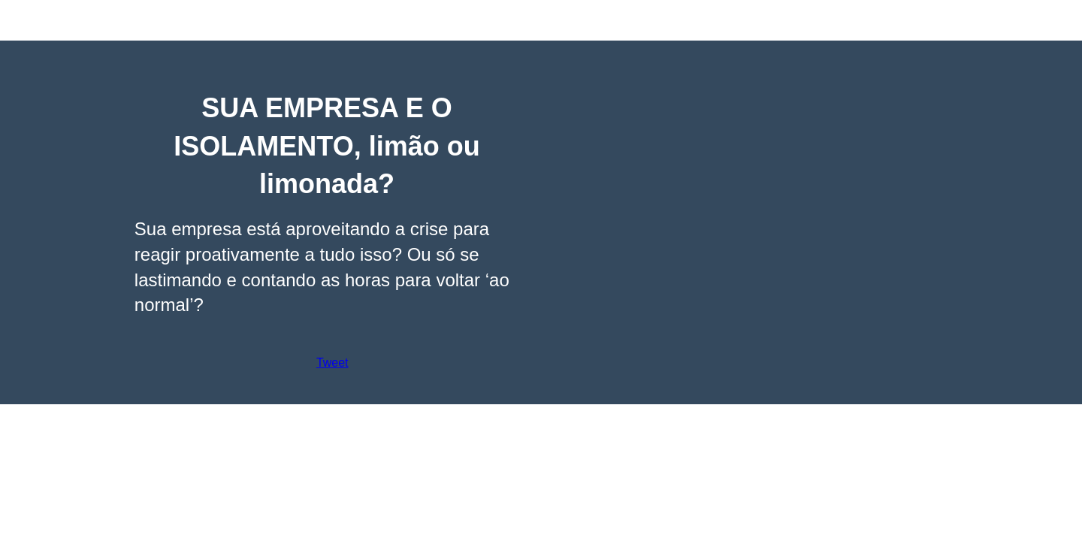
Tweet (332, 362)
